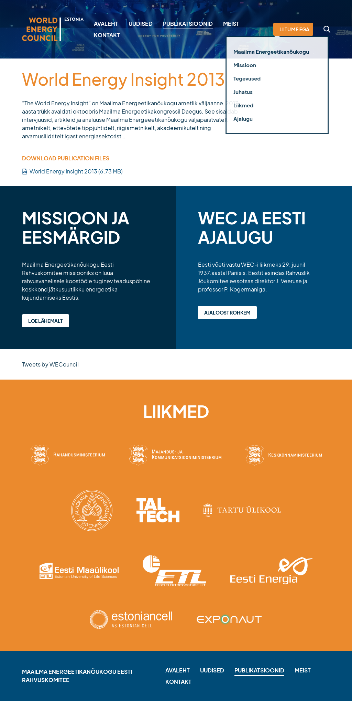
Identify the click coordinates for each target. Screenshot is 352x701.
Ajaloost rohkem (227, 312)
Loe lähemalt (45, 321)
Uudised (141, 23)
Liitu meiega (294, 29)
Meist (231, 23)
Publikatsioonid (188, 23)
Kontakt (107, 35)
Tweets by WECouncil (50, 364)
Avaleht (106, 23)
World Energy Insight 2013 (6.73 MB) (76, 171)
